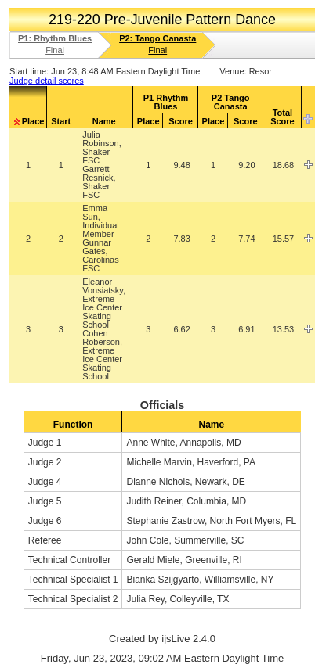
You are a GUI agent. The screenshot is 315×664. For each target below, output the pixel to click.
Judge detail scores (46, 80)
